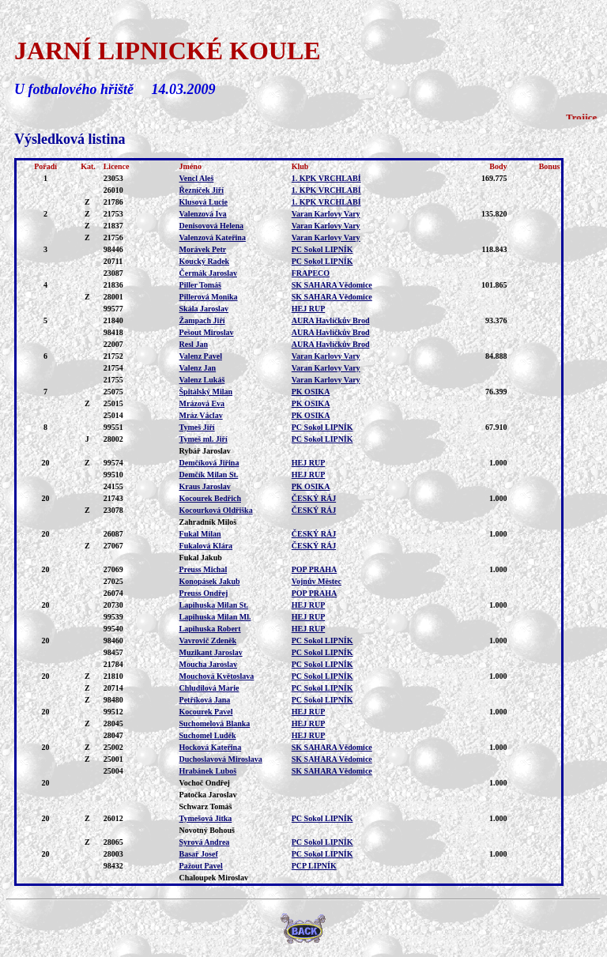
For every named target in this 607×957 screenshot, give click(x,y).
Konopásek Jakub (209, 581)
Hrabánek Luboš (208, 771)
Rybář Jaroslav (205, 450)
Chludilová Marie (209, 688)
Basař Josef (198, 854)
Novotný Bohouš (207, 830)
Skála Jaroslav (203, 308)
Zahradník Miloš (208, 522)
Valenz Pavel (200, 356)
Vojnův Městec (316, 581)
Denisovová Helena (211, 225)
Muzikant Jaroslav (211, 652)
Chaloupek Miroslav (213, 877)
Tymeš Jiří (197, 427)
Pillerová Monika (208, 296)
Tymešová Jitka (205, 818)
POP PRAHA (314, 569)
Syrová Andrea (204, 842)
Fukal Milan (200, 533)
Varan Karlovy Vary (326, 213)
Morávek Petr (203, 249)
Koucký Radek (204, 261)
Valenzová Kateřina (212, 237)
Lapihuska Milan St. (214, 605)
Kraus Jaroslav (205, 486)
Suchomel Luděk (207, 735)
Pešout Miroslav (206, 332)
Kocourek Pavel (206, 711)
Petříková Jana (205, 699)
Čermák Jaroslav (208, 273)
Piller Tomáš (200, 285)
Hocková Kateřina (210, 747)
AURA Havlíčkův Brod (331, 320)
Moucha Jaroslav (208, 664)
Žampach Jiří (202, 320)
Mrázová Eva (202, 403)
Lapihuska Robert (210, 628)
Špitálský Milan (206, 391)
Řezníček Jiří (201, 190)
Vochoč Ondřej (204, 782)
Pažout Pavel (201, 865)
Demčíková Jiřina (209, 462)
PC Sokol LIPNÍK (322, 249)
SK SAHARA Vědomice (332, 285)
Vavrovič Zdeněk (208, 640)
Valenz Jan (198, 368)
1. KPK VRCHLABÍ (326, 178)
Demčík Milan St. (209, 474)
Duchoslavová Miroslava (220, 759)
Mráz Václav (201, 415)
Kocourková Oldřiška (216, 510)
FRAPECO (311, 273)
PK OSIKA (311, 391)
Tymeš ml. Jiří (203, 439)
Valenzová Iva (203, 213)
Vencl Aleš (196, 178)
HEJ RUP (309, 308)
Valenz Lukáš (202, 379)
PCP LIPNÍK (314, 865)
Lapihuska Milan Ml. (215, 616)
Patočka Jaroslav (208, 794)
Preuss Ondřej (203, 593)
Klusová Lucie (203, 202)
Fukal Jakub (200, 557)
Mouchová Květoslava (216, 676)
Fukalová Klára (206, 545)
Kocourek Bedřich (210, 498)
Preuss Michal (203, 569)
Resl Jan (193, 344)
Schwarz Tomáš (205, 806)
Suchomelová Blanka (215, 723)
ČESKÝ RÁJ (314, 498)
